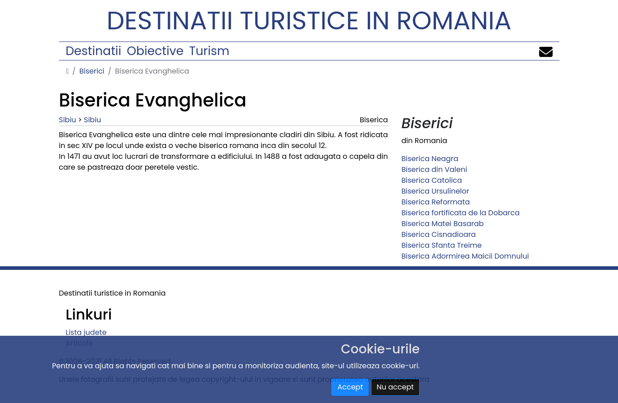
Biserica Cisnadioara (439, 234)
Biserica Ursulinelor (435, 191)
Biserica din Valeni (434, 169)
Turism (209, 50)
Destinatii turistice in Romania (309, 20)
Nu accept (395, 387)
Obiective (155, 50)
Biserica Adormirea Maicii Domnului (465, 256)
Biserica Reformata (436, 202)
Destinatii (93, 50)
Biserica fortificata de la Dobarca (461, 213)
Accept (350, 387)
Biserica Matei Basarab (443, 223)
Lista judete (86, 332)
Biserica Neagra (430, 158)
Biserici (92, 71)
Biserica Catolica (432, 180)
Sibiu (67, 120)
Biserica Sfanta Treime (442, 245)
